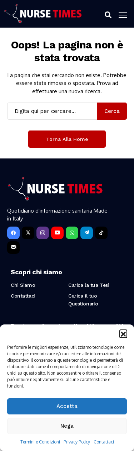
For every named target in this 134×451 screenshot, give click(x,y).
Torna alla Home (67, 139)
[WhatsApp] (72, 233)
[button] (123, 333)
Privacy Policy (77, 442)
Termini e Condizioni (40, 442)
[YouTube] (57, 233)
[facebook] (13, 233)
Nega (67, 426)
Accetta (67, 406)
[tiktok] (101, 233)
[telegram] (86, 233)
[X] (28, 233)
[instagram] (42, 233)
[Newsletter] (13, 247)
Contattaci (104, 442)
